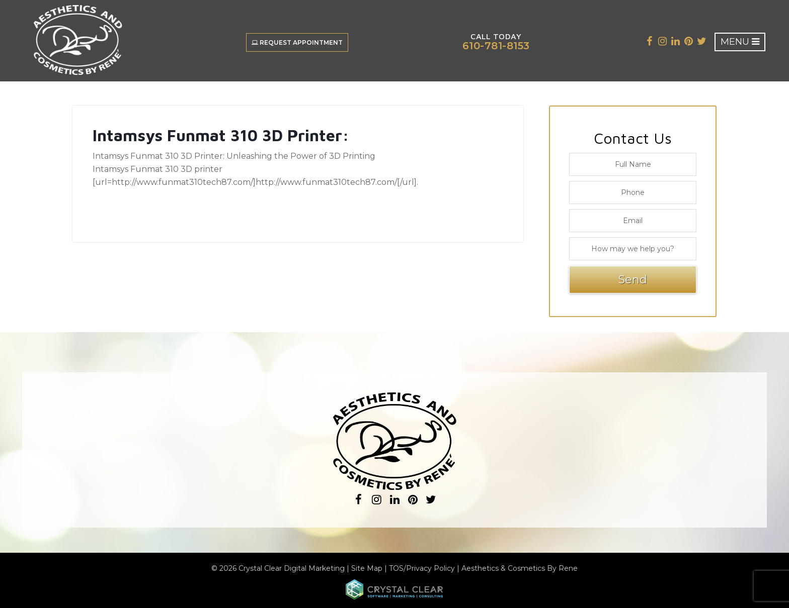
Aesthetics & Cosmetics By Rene (519, 568)
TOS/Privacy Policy (422, 568)
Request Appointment (297, 42)
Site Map (366, 568)
